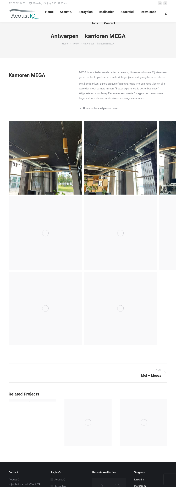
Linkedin (139, 479)
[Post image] (32, 400)
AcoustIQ (59, 479)
